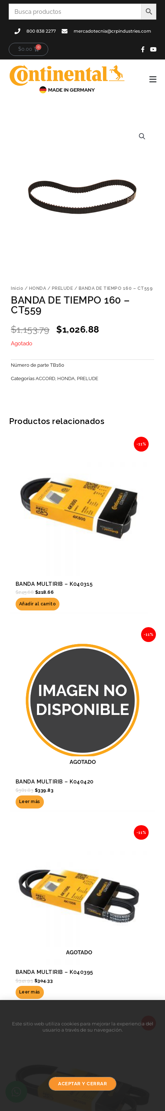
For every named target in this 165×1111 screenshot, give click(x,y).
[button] (145, 79)
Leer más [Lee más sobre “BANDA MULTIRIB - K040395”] (29, 992)
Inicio (17, 288)
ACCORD (45, 378)
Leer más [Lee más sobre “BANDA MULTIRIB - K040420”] (29, 801)
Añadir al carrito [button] (37, 603)
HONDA (37, 288)
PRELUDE (62, 288)
